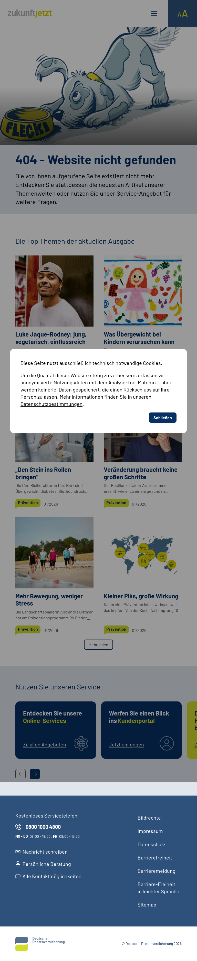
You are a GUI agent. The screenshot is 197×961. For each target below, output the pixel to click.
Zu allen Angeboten (44, 744)
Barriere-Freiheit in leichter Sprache (158, 887)
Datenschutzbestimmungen (51, 299)
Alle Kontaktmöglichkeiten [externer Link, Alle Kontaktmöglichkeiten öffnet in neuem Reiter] (48, 876)
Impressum (150, 831)
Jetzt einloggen (126, 744)
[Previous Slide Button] (20, 774)
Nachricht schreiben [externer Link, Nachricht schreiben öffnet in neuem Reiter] (41, 851)
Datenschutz (151, 844)
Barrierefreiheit (155, 857)
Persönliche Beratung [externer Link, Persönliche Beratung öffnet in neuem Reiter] (43, 864)
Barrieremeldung (156, 871)
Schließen (162, 312)
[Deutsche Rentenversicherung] (40, 944)
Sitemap (147, 904)
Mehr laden (98, 644)
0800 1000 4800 (38, 827)
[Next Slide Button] (35, 774)
